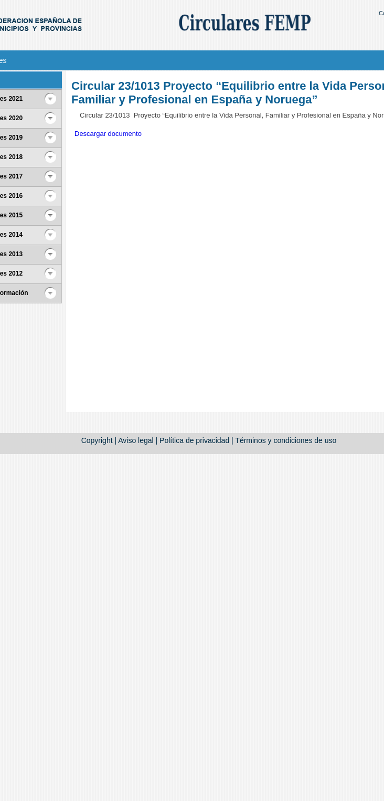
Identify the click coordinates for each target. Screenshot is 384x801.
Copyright (97, 440)
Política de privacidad (194, 440)
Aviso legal (135, 440)
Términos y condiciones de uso (285, 440)
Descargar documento (108, 134)
